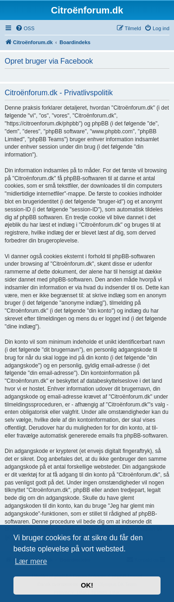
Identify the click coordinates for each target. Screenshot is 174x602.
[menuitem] (24, 28)
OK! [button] (87, 585)
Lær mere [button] (31, 561)
